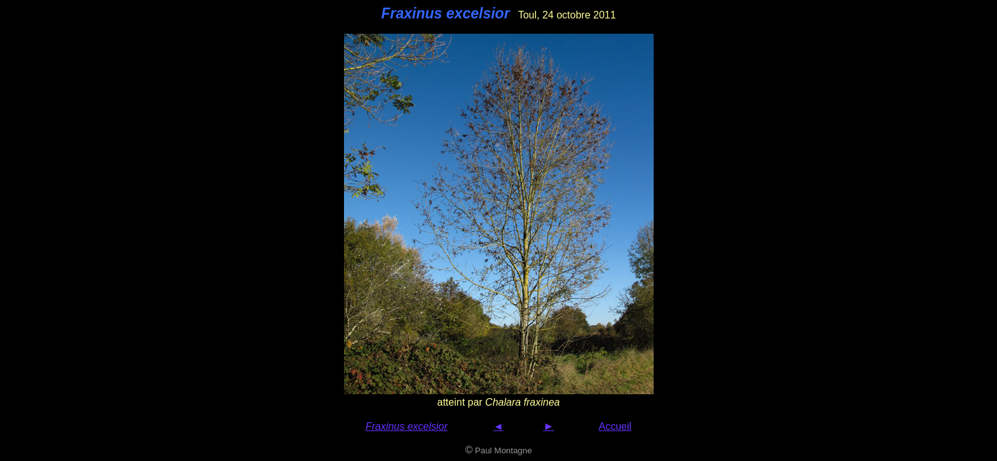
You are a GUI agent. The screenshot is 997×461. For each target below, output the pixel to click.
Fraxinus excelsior (407, 426)
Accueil (615, 426)
